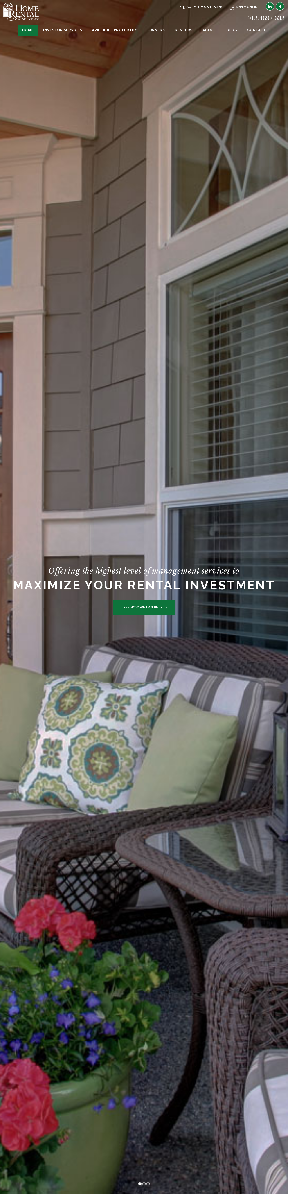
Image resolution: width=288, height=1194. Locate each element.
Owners (156, 30)
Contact (256, 30)
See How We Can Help (143, 607)
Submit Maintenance (203, 7)
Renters (184, 30)
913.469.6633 (266, 18)
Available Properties (114, 30)
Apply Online (245, 7)
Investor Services (62, 30)
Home (27, 30)
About (209, 30)
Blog (231, 30)
